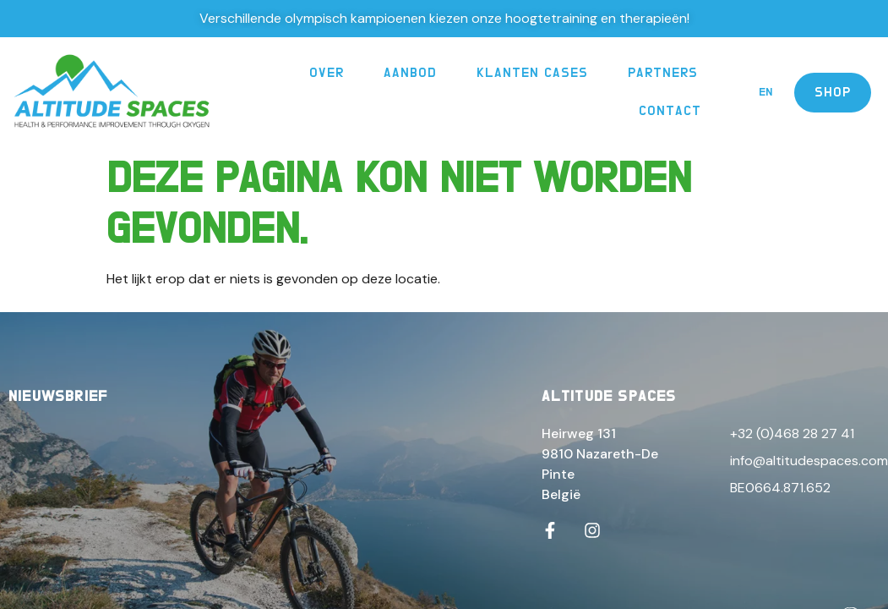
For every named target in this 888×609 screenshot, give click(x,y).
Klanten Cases (532, 73)
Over (326, 73)
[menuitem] (765, 92)
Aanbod (410, 73)
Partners (663, 73)
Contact (670, 111)
